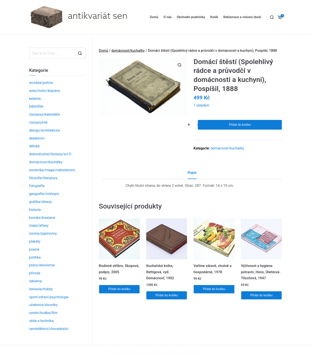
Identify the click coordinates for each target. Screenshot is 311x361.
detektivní (36, 138)
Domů (154, 17)
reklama (35, 281)
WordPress (194, 353)
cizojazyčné (38, 122)
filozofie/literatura (43, 178)
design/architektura (44, 130)
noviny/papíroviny (43, 233)
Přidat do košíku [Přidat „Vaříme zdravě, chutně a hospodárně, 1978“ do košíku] (214, 289)
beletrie (35, 99)
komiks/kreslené (42, 218)
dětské (34, 146)
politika (35, 257)
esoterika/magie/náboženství (52, 170)
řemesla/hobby (41, 289)
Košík (214, 17)
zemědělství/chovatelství (48, 329)
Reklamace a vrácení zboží (242, 17)
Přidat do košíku (240, 124)
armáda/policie (41, 83)
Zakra (176, 353)
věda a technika (41, 321)
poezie (34, 249)
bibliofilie (36, 106)
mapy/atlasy (39, 225)
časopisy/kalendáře (44, 114)
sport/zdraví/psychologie (48, 297)
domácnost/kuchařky (128, 51)
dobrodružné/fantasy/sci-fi (50, 154)
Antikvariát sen (143, 353)
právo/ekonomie (42, 265)
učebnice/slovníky (43, 305)
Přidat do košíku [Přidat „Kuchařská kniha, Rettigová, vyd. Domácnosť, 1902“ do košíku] (167, 295)
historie (35, 210)
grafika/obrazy (40, 202)
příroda (34, 273)
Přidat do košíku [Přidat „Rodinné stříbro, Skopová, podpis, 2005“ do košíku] (119, 289)
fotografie (36, 186)
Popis (192, 173)
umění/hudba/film (43, 313)
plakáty (34, 241)
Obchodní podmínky (191, 17)
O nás (167, 17)
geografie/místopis (44, 194)
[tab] (192, 174)
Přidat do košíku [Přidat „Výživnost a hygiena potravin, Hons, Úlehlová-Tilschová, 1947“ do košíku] (261, 295)
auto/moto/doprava (44, 91)
